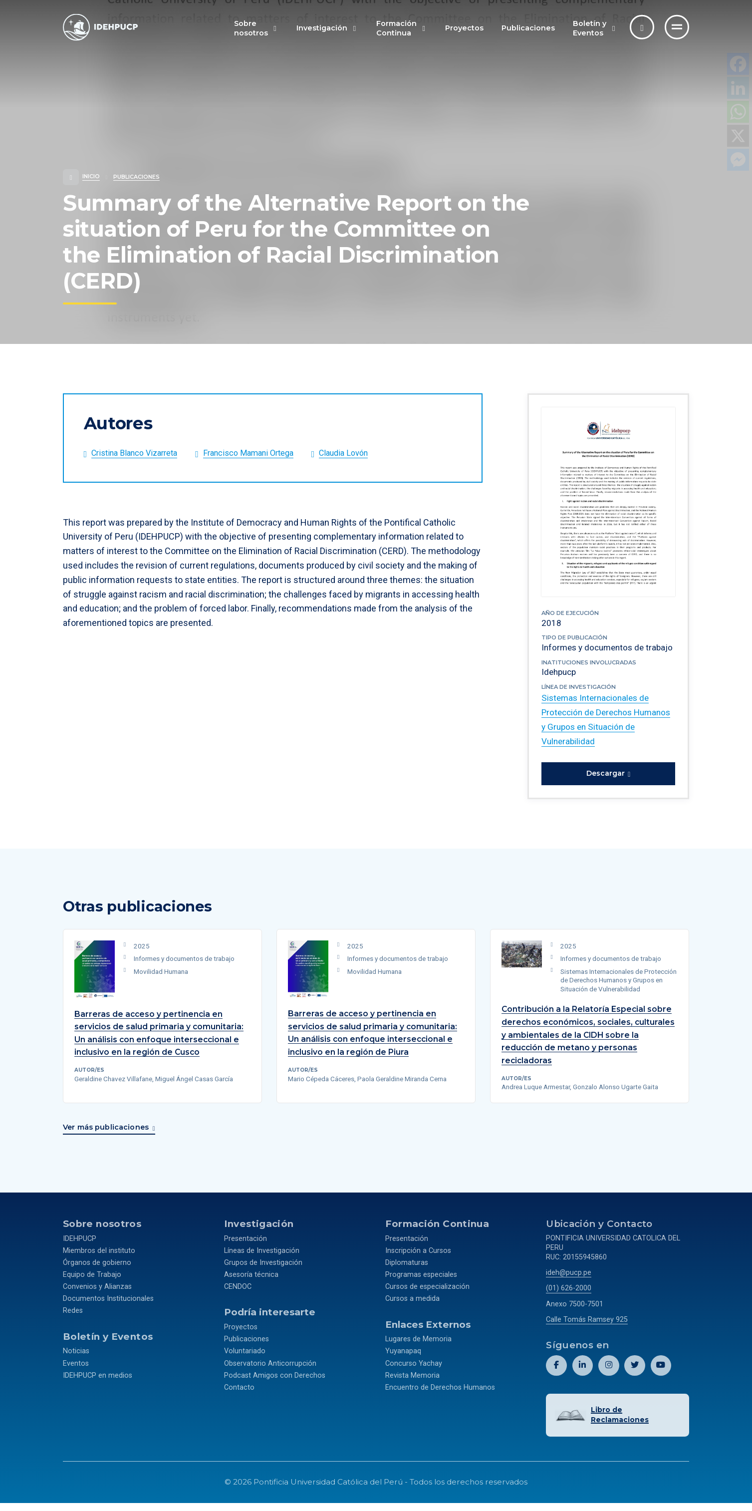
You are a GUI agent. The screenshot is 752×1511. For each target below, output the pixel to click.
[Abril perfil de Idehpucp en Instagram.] (608, 1375)
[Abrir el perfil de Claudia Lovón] (367, 454)
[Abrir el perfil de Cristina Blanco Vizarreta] (139, 454)
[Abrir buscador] (642, 27)
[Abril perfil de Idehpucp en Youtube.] (660, 1375)
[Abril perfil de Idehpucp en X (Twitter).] (634, 1375)
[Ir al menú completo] (677, 27)
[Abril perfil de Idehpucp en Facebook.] (556, 1375)
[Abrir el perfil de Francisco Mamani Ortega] (264, 454)
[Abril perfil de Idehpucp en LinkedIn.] (582, 1375)
